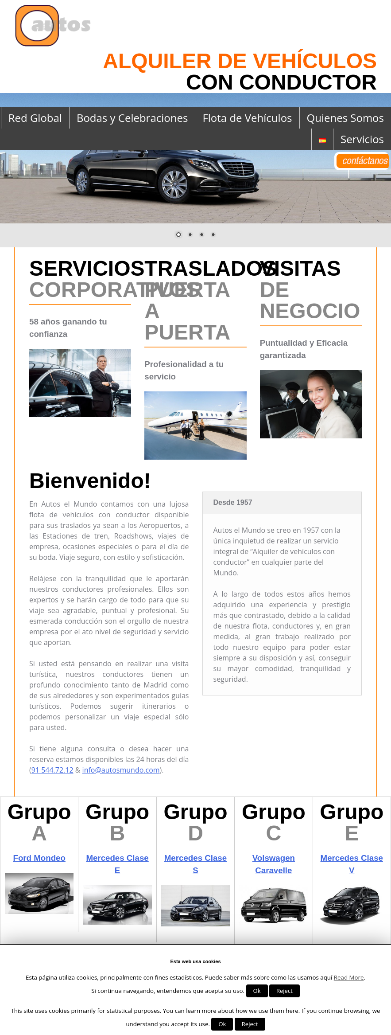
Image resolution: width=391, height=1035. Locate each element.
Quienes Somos (345, 117)
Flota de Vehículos (247, 117)
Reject (284, 991)
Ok (257, 991)
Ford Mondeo (39, 858)
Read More (349, 977)
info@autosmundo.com (121, 770)
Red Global (35, 117)
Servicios (362, 139)
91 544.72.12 (52, 770)
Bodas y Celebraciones (132, 117)
